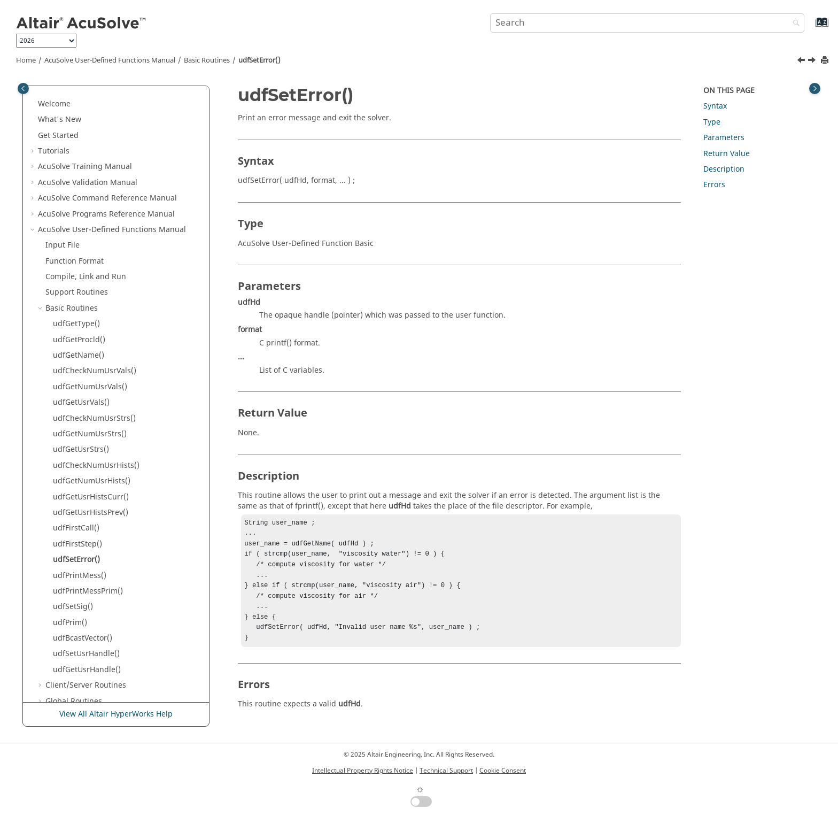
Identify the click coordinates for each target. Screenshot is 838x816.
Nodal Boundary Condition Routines (109, 572)
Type (711, 122)
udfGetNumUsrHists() (91, 305)
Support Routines (76, 116)
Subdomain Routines (82, 619)
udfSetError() (259, 60)
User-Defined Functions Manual (109, 60)
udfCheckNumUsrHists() (96, 289)
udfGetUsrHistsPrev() (90, 336)
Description (723, 169)
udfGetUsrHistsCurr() (91, 321)
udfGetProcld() (79, 164)
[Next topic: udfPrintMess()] (813, 61)
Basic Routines (207, 60)
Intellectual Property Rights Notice (362, 770)
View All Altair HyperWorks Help (116, 714)
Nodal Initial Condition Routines (102, 588)
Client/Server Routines (85, 509)
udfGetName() (78, 179)
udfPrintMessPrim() (88, 415)
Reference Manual (90, 666)
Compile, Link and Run (85, 100)
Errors (714, 184)
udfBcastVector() (82, 462)
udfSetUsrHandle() (86, 477)
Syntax (715, 106)
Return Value (726, 153)
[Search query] (647, 23)
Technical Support (446, 770)
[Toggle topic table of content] (814, 88)
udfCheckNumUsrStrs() (94, 242)
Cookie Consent (502, 770)
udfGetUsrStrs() (81, 273)
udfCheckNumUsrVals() (94, 195)
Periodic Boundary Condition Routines (113, 604)
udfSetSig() (73, 430)
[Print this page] (825, 60)
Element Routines (76, 540)
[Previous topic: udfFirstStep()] (802, 61)
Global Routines (73, 525)
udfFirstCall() (76, 352)
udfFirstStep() (77, 368)
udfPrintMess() (79, 399)
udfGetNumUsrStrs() (90, 258)
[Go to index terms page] (810, 27)
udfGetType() (76, 147)
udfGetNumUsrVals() (90, 211)
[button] (41, 101)
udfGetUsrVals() (81, 226)
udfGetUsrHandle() (87, 493)
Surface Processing (89, 682)
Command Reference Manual (108, 635)
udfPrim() (70, 446)
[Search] (794, 23)
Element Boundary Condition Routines (113, 556)
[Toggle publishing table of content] (23, 88)
